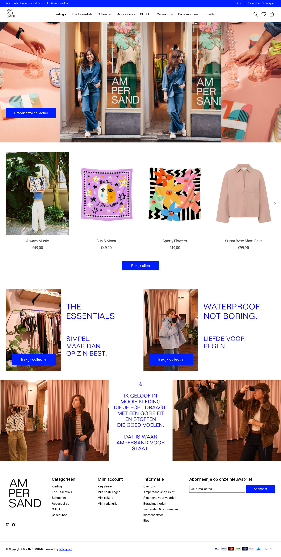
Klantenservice (153, 515)
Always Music (37, 241)
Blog (146, 521)
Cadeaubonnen (189, 14)
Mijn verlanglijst (108, 504)
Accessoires (126, 14)
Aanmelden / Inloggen (261, 3)
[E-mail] (217, 489)
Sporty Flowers (175, 241)
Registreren (105, 486)
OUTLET (146, 14)
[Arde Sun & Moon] (106, 193)
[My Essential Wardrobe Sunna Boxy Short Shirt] (243, 193)
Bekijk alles (140, 266)
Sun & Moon (106, 241)
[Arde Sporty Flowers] (174, 193)
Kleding (57, 486)
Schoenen (105, 14)
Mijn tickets (105, 498)
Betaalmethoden (154, 504)
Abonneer (260, 489)
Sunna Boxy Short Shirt (243, 241)
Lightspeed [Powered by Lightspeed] (65, 549)
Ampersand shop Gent (159, 492)
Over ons (149, 486)
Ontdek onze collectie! (33, 112)
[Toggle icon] (256, 14)
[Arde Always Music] (37, 193)
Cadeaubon (165, 14)
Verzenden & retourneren (160, 509)
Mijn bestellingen (109, 492)
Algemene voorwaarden (159, 498)
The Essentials (82, 14)
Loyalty (210, 14)
